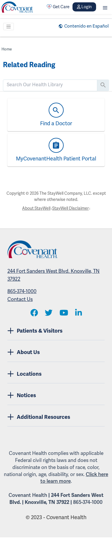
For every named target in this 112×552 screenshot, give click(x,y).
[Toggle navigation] (8, 27)
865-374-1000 (22, 291)
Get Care (58, 7)
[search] (50, 84)
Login (84, 6)
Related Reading (29, 64)
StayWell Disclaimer (70, 208)
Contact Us (20, 299)
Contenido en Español (86, 26)
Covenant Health (28, 495)
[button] (105, 6)
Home (6, 49)
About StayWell (36, 208)
